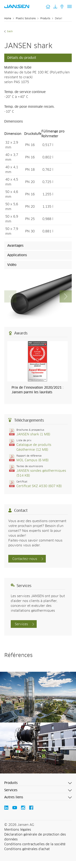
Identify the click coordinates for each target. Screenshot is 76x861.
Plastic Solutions (26, 18)
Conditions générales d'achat (27, 849)
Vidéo (11, 265)
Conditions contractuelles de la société (34, 844)
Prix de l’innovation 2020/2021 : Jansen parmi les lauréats (37, 390)
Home (7, 18)
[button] (66, 296)
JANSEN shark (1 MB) (33, 434)
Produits (45, 18)
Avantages (15, 245)
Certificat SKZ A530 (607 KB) (39, 486)
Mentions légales (17, 829)
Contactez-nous (24, 559)
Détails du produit (21, 57)
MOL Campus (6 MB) (32, 460)
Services (21, 624)
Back (9, 31)
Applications (17, 255)
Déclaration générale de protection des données (35, 837)
